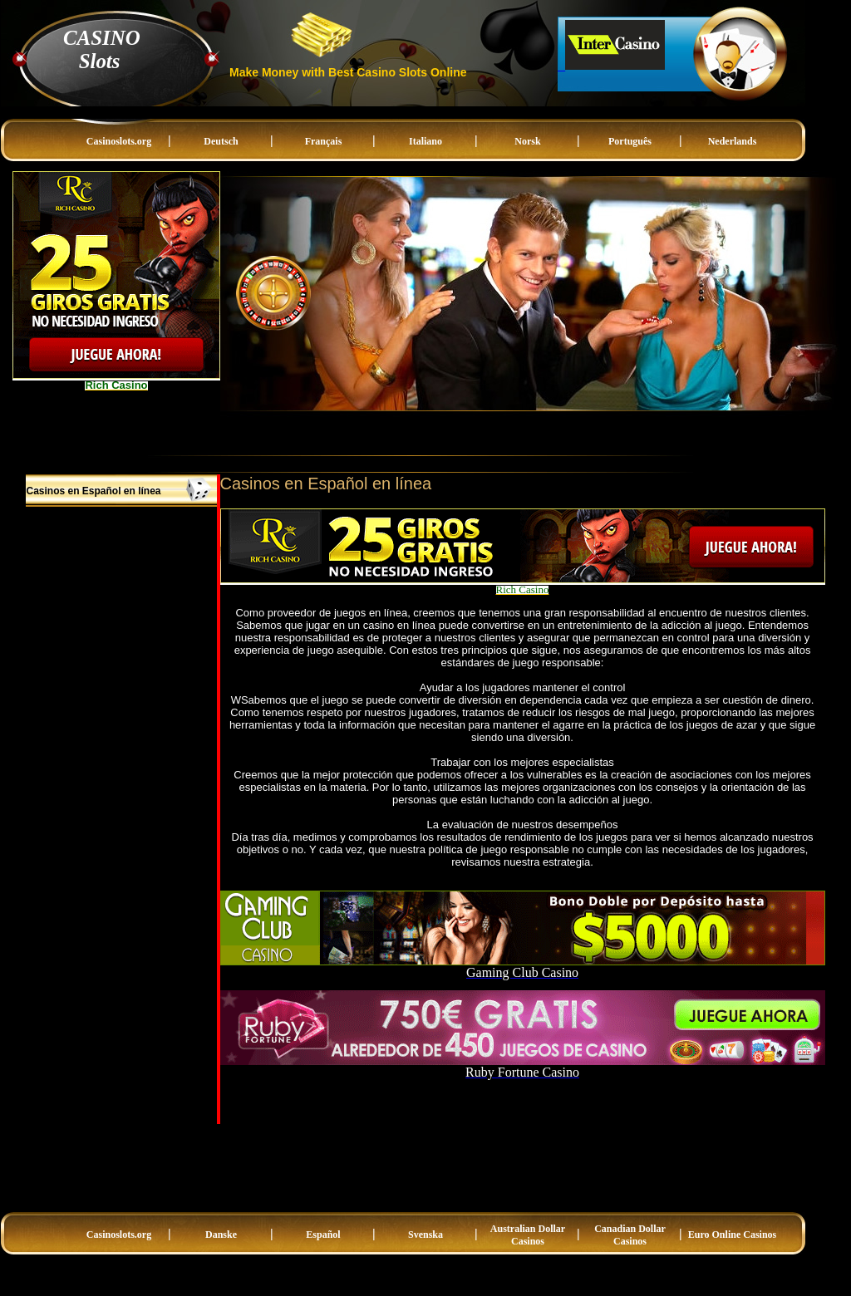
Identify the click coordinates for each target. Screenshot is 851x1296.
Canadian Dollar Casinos (630, 1235)
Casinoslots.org (118, 141)
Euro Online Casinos (732, 1234)
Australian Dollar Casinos (527, 1235)
